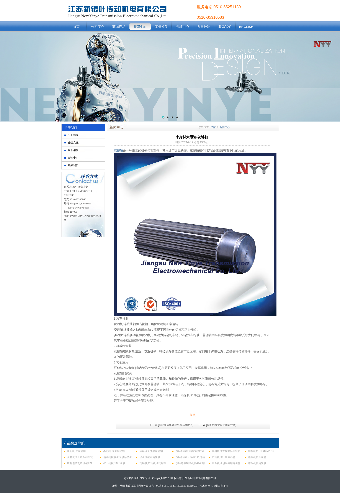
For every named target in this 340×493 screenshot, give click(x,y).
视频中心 (182, 26)
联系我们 (225, 26)
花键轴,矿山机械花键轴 (152, 463)
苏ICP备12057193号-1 (137, 478)
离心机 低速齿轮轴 (114, 451)
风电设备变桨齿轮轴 (151, 451)
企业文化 (73, 142)
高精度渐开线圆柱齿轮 (80, 457)
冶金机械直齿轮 (257, 457)
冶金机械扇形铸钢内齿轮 (226, 463)
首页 (76, 26)
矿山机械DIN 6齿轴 (114, 463)
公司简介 (97, 26)
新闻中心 (140, 26)
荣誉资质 (161, 26)
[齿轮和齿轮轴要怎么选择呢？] (175, 425)
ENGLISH (246, 26)
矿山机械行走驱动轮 (223, 457)
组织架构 (73, 150)
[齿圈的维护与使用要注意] (221, 425)
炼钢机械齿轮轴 (257, 463)
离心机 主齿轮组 (76, 451)
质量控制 (203, 26)
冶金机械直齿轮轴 (149, 457)
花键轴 (118, 150)
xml (226, 485)
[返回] (193, 414)
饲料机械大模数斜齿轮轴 (226, 451)
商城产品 (118, 26)
